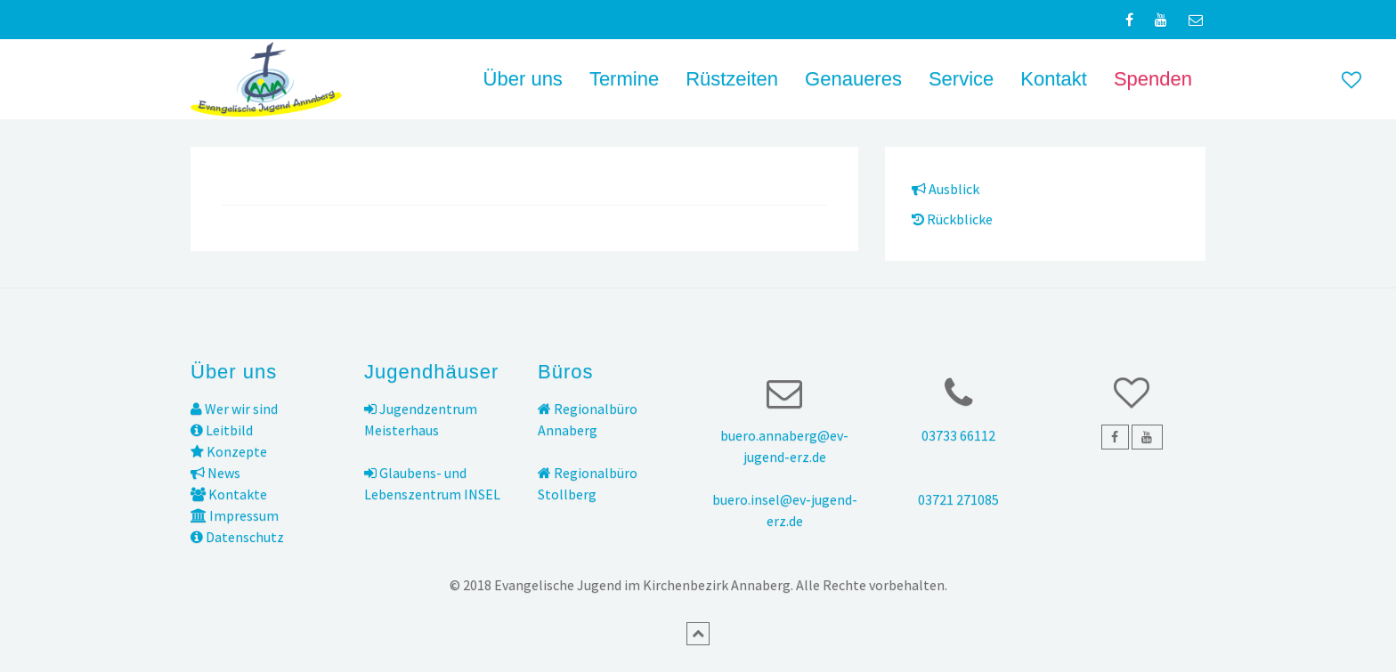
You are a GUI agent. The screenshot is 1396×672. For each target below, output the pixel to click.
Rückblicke (952, 219)
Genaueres (853, 79)
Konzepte (229, 451)
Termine (624, 79)
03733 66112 (958, 435)
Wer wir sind (234, 408)
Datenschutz (237, 537)
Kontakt (1053, 79)
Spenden (1153, 79)
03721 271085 (958, 499)
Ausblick (945, 189)
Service (961, 79)
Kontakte (229, 494)
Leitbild (222, 430)
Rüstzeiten (732, 79)
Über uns (523, 79)
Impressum (235, 515)
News (215, 473)
